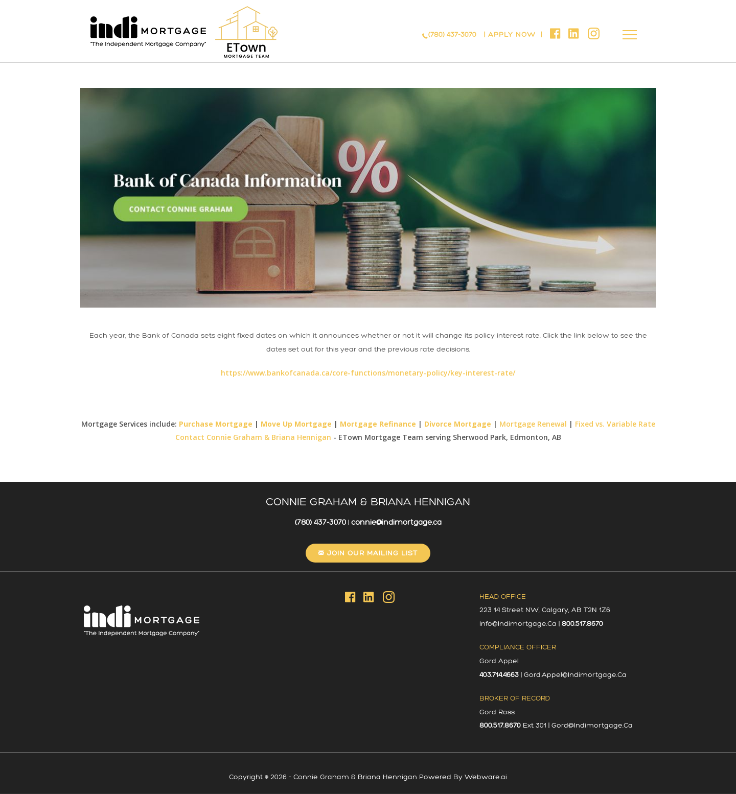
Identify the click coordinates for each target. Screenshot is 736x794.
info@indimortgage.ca (518, 623)
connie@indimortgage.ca (396, 522)
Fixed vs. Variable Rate (615, 424)
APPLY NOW (513, 34)
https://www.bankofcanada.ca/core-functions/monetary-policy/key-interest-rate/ (368, 373)
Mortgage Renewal (533, 424)
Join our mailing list (371, 553)
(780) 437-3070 (452, 34)
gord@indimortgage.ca (592, 725)
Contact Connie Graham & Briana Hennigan (253, 437)
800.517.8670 (582, 623)
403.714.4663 (499, 674)
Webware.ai (486, 777)
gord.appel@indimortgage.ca (575, 674)
